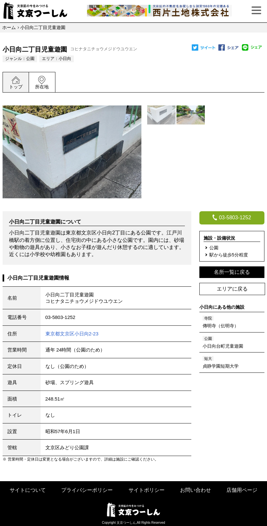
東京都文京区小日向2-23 (72, 333)
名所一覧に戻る (232, 272)
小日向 (65, 58)
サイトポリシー (147, 490)
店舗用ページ (241, 490)
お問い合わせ (195, 490)
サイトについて (28, 490)
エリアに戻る (232, 289)
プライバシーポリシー (87, 490)
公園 (30, 58)
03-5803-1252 (60, 317)
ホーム (9, 27)
